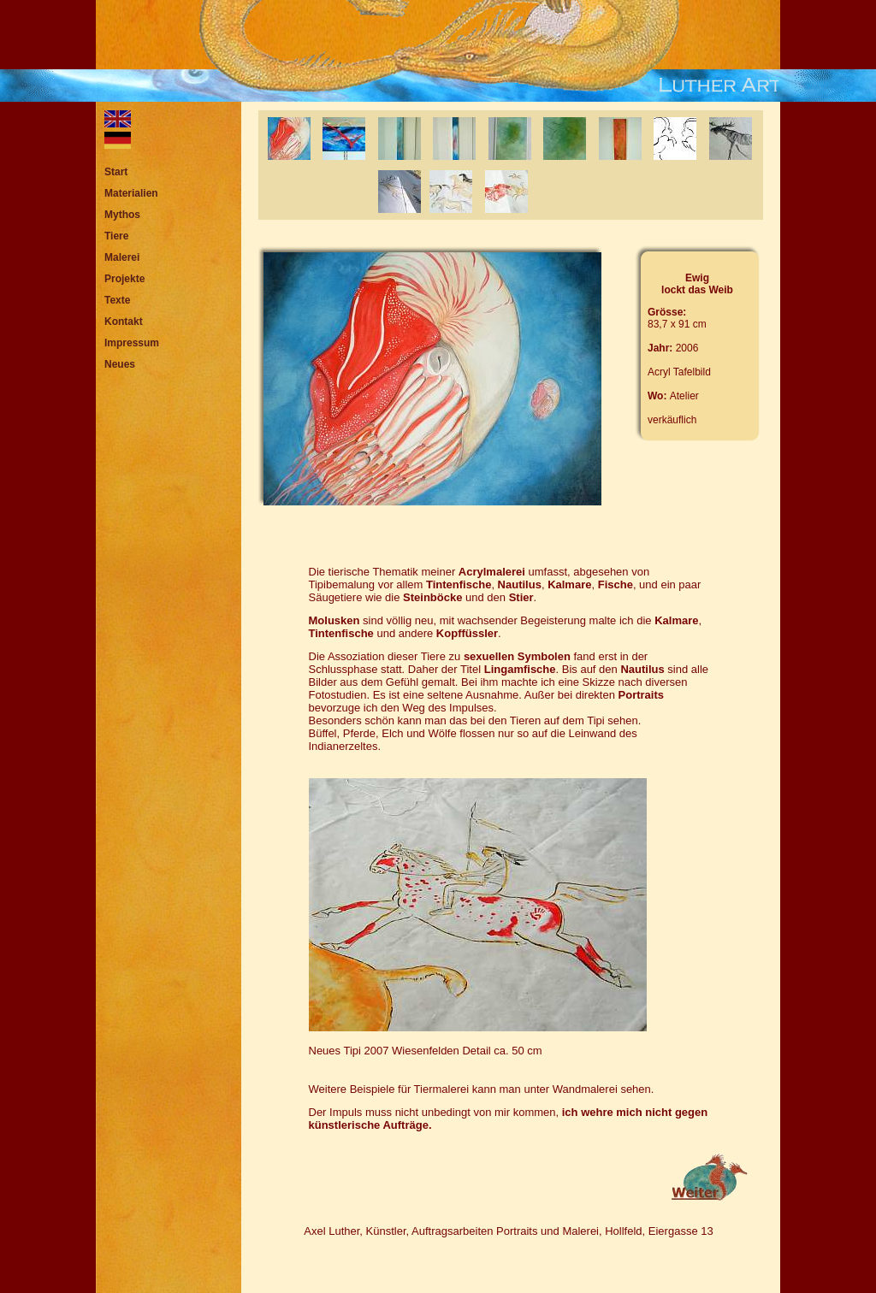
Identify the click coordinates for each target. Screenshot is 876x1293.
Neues (119, 364)
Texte (117, 300)
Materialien (131, 193)
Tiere (116, 236)
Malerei (121, 257)
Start (115, 172)
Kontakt (123, 322)
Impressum (131, 343)
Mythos (122, 215)
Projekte (124, 279)
